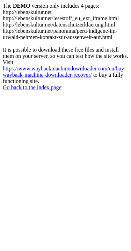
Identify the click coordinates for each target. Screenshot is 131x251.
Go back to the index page (32, 87)
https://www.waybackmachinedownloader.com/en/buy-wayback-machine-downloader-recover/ (64, 72)
